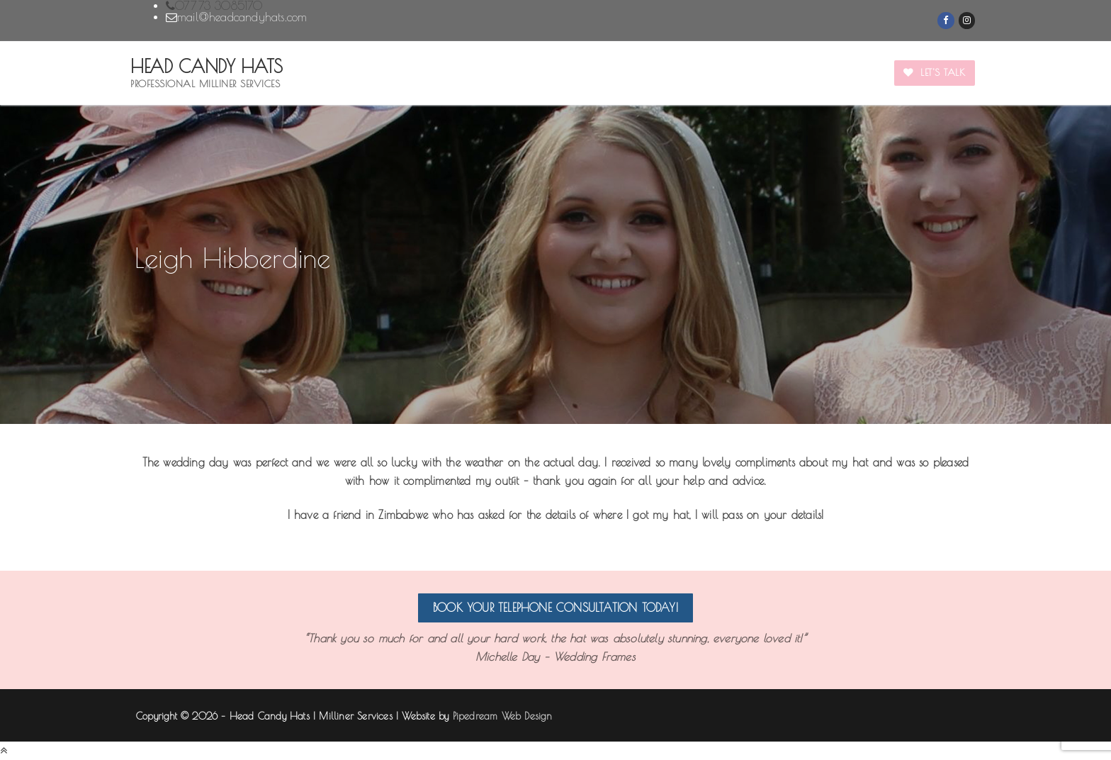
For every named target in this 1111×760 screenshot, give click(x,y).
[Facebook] (945, 20)
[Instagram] (967, 20)
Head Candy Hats (206, 66)
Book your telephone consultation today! (555, 607)
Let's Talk (934, 72)
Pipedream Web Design (503, 716)
